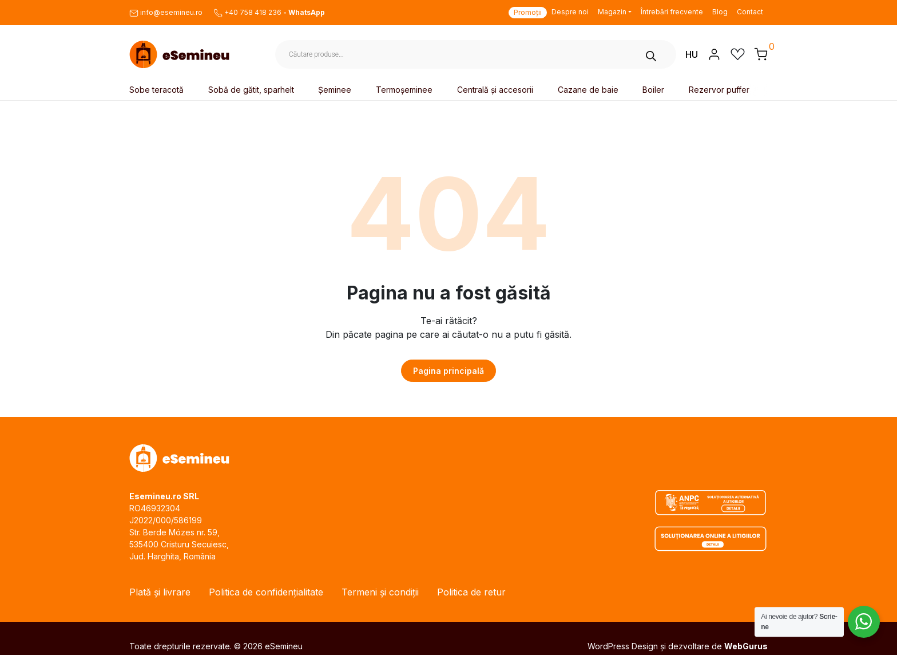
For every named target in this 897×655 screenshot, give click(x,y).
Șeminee (334, 89)
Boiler (653, 89)
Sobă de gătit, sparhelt (251, 89)
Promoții (528, 12)
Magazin (612, 11)
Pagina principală (448, 371)
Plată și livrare (159, 592)
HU (691, 54)
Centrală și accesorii (495, 89)
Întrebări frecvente (672, 11)
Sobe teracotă (156, 89)
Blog (720, 11)
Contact (750, 11)
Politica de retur (471, 592)
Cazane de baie (588, 89)
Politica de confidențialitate (266, 592)
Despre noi (570, 11)
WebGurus (746, 646)
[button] (761, 53)
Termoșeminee (404, 89)
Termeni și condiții (380, 592)
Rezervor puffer (719, 89)
